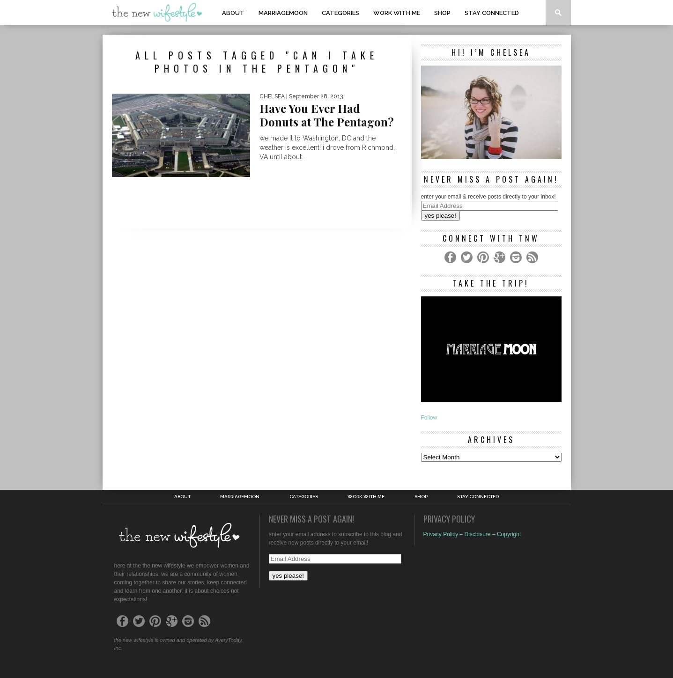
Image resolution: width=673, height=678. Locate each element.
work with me (396, 12)
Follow (429, 417)
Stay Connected (492, 12)
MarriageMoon (283, 12)
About (233, 12)
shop (442, 12)
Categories (340, 12)
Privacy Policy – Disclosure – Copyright (472, 534)
